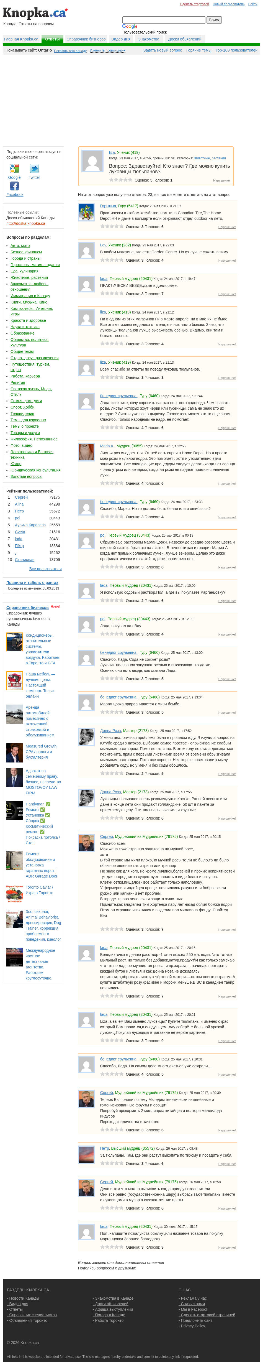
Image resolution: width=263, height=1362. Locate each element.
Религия (18, 382)
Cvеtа (20, 532)
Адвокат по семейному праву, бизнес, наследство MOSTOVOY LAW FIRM (43, 782)
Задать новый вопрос (162, 50)
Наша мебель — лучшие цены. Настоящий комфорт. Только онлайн (41, 685)
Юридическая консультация (36, 470)
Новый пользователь (228, 4)
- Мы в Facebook (193, 1309)
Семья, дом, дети (26, 401)
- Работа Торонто (108, 1320)
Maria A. (107, 446)
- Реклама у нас (193, 1298)
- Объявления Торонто (27, 1320)
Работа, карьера (25, 376)
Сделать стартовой (194, 4)
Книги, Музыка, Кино (29, 302)
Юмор (16, 463)
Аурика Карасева (30, 525)
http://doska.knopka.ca (25, 223)
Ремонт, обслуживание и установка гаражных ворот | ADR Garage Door (41, 865)
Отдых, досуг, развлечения (35, 358)
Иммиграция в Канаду (30, 296)
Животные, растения (29, 277)
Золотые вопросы (26, 476)
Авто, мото (20, 245)
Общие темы (22, 351)
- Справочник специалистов (32, 1315)
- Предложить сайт (195, 1320)
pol (17, 518)
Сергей (21, 497)
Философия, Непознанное (34, 439)
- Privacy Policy (192, 1326)
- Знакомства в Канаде (113, 1298)
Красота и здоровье (28, 320)
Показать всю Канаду (70, 51)
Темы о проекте (25, 426)
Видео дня (120, 39)
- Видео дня (17, 1304)
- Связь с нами (192, 1304)
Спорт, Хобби (22, 407)
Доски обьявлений (184, 39)
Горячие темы (198, 50)
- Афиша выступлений (113, 1309)
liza (112, 152)
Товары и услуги (25, 432)
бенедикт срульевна (119, 396)
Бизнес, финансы (26, 252)
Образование (23, 333)
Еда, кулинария (24, 271)
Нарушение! (222, 180)
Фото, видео (21, 445)
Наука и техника (25, 327)
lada (18, 539)
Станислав (24, 559)
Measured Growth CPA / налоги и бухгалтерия (41, 751)
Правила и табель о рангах (32, 582)
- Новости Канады (23, 1298)
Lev (103, 245)
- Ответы (15, 1309)
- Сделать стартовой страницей (207, 1315)
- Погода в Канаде (109, 1315)
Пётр (19, 511)
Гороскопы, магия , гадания (35, 264)
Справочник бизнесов (86, 39)
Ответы (52, 39)
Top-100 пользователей (236, 50)
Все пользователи (45, 569)
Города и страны (25, 258)
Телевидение (22, 413)
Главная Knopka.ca (21, 39)
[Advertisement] (131, 99)
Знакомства (148, 39)
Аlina (19, 504)
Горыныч (108, 206)
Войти (252, 4)
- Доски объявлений (110, 1304)
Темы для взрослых (28, 420)
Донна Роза (110, 730)
